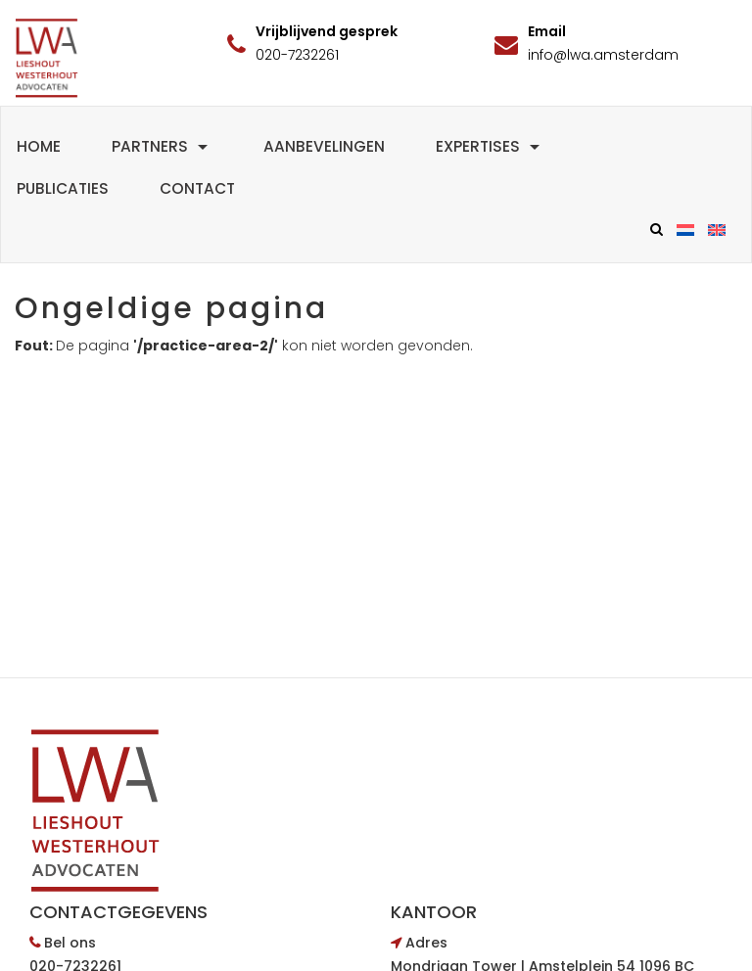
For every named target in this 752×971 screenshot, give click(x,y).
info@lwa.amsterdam (603, 55)
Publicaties (63, 188)
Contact (197, 188)
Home (39, 146)
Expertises (490, 146)
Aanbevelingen (324, 146)
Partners (162, 146)
